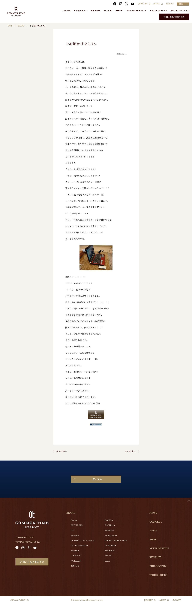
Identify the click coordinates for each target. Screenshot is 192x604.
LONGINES (110, 546)
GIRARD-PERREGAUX (116, 540)
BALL (107, 561)
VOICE (108, 10)
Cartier (74, 520)
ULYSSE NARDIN (79, 546)
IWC (73, 530)
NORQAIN (76, 561)
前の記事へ (61, 451)
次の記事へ (130, 451)
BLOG (21, 26)
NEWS (66, 10)
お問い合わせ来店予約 (174, 16)
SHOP (119, 10)
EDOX (108, 556)
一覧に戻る (96, 479)
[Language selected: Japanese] (183, 4)
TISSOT (75, 566)
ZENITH (75, 535)
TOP (10, 26)
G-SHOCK (76, 556)
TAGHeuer (110, 525)
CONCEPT (80, 10)
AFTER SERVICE (136, 10)
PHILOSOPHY (158, 10)
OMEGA (109, 520)
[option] (184, 602)
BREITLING (76, 525)
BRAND (95, 10)
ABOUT (156, 4)
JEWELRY (143, 4)
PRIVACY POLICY (18, 600)
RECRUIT (170, 4)
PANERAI (109, 530)
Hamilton (75, 551)
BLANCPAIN (111, 535)
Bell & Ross (110, 551)
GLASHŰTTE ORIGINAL (83, 540)
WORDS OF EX (180, 10)
